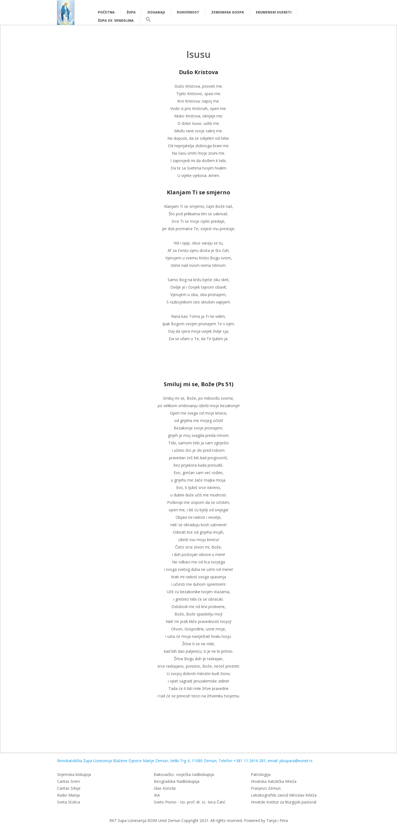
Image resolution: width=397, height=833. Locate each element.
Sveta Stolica (68, 802)
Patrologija (260, 774)
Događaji (156, 12)
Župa (131, 12)
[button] (148, 21)
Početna (106, 12)
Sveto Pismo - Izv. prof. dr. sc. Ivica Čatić (190, 802)
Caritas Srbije (69, 788)
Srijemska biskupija (74, 774)
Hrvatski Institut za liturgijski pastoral (283, 802)
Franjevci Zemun (266, 788)
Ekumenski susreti (273, 12)
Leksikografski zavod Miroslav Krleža (283, 795)
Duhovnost (188, 12)
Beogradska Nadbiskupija (176, 781)
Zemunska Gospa (227, 12)
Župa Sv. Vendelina (116, 20)
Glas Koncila (165, 788)
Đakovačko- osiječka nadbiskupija (184, 774)
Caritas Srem (68, 781)
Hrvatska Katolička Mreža (273, 781)
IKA (157, 795)
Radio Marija (68, 795)
